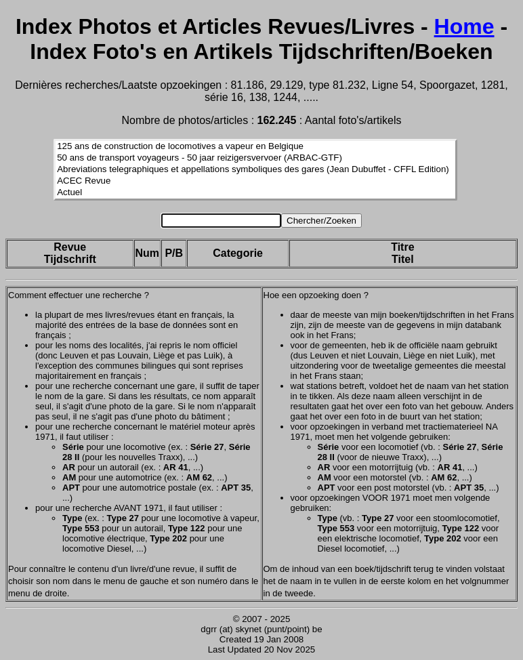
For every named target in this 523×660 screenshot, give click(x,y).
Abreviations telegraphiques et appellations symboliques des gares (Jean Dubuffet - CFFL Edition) (255, 170)
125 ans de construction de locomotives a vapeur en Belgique (255, 146)
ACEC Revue (255, 181)
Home (464, 26)
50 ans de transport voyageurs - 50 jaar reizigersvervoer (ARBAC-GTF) (255, 158)
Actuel (255, 193)
